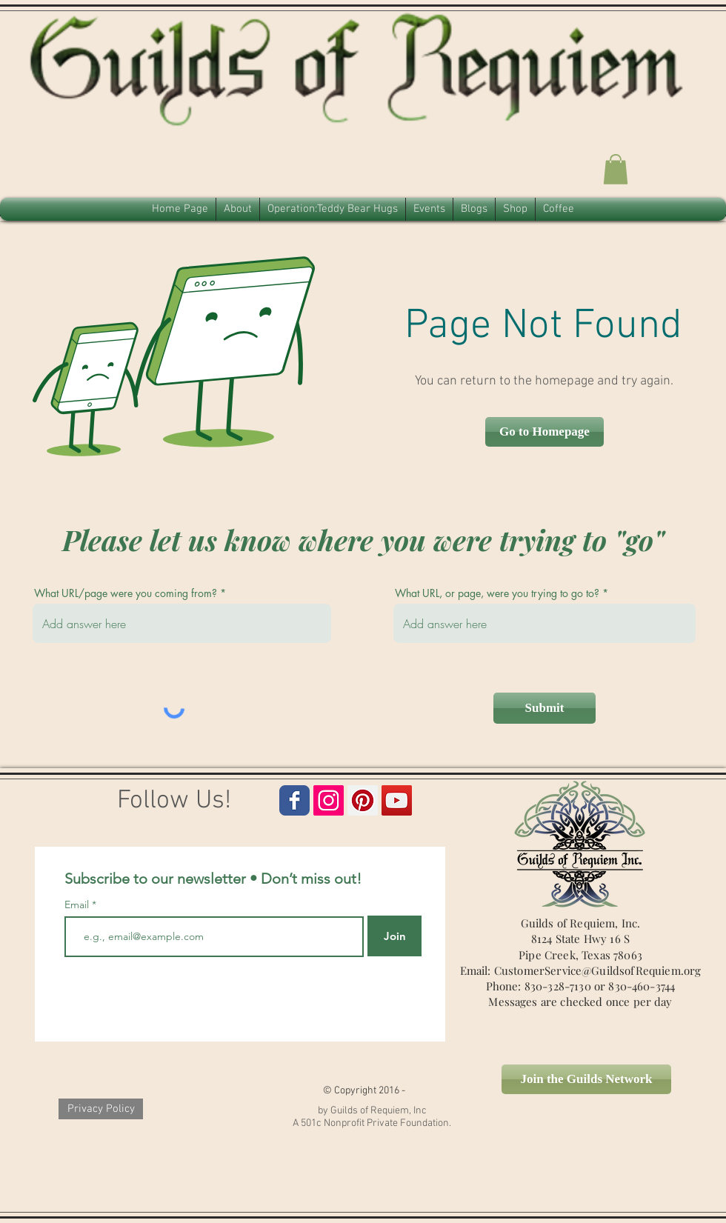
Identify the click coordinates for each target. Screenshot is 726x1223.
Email (78, 904)
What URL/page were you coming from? (125, 593)
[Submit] (544, 708)
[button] (615, 169)
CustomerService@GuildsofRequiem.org (598, 970)
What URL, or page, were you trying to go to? (497, 593)
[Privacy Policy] (101, 1109)
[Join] (394, 936)
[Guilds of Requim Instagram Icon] (328, 800)
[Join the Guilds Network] (586, 1079)
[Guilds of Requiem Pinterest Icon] (362, 800)
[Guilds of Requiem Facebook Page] (294, 800)
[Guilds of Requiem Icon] (397, 800)
